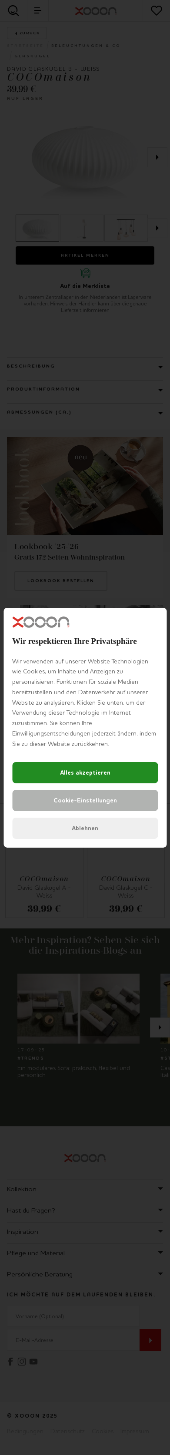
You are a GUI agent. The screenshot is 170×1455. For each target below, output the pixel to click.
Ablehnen (85, 828)
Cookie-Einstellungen (85, 800)
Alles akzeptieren (85, 773)
